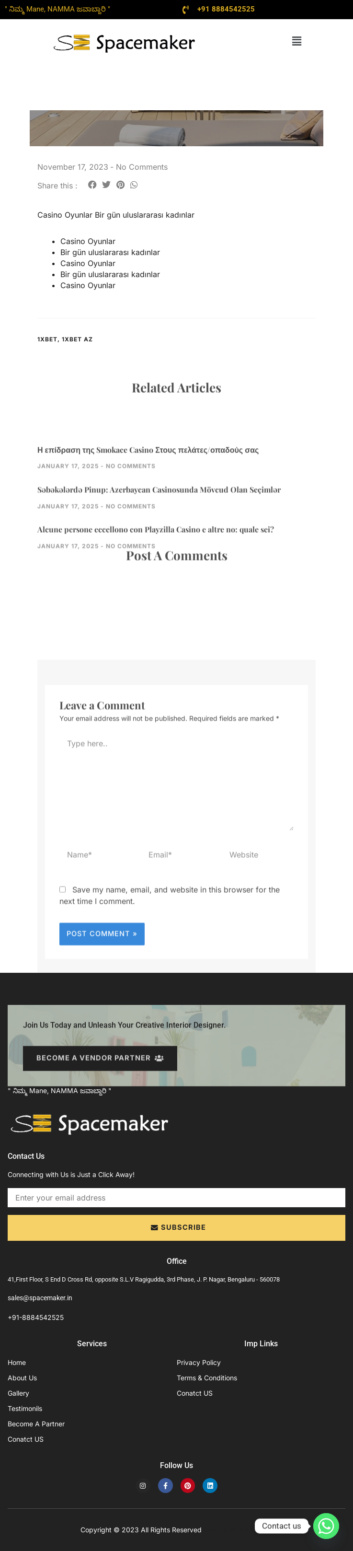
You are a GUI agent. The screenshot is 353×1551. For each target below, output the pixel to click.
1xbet (47, 339)
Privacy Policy (199, 1362)
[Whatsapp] (326, 1526)
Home (17, 1362)
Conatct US (26, 1439)
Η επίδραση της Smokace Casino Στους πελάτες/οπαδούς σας (148, 496)
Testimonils (25, 1408)
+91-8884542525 (36, 1317)
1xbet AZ (77, 339)
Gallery (18, 1393)
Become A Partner (36, 1424)
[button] (296, 41)
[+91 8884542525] (186, 9)
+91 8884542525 (226, 9)
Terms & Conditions (207, 1378)
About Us (22, 1378)
